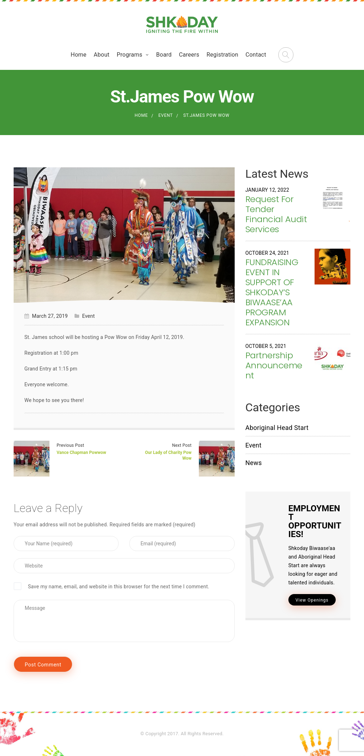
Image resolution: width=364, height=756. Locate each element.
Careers (189, 54)
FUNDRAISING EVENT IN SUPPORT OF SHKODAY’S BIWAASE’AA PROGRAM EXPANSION (271, 292)
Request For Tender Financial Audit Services (276, 214)
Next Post (182, 445)
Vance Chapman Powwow (81, 452)
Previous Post (70, 445)
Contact (255, 54)
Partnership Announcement (273, 365)
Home (78, 54)
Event (165, 115)
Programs (130, 54)
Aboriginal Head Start (277, 427)
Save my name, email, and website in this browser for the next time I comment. (118, 586)
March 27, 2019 (50, 316)
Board (164, 54)
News (253, 462)
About (102, 54)
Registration (222, 54)
